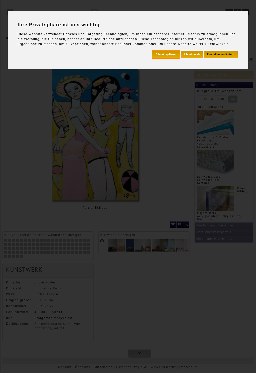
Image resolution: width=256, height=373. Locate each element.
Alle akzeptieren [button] (166, 54)
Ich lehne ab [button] (192, 54)
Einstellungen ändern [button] (220, 54)
